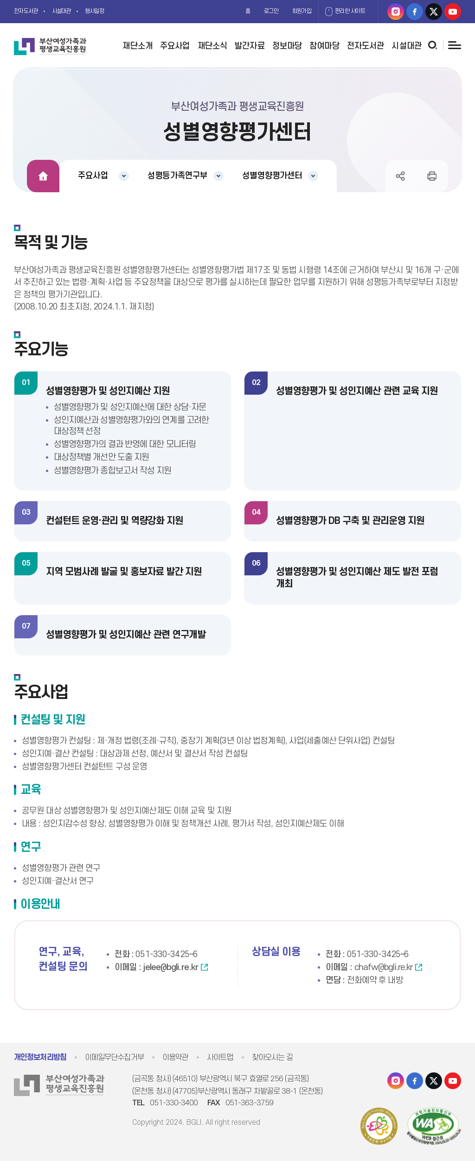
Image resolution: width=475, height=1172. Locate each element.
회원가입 (291, 11)
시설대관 (70, 11)
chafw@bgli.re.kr (383, 978)
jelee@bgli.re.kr (170, 978)
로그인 (256, 11)
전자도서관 (29, 11)
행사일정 (108, 11)
